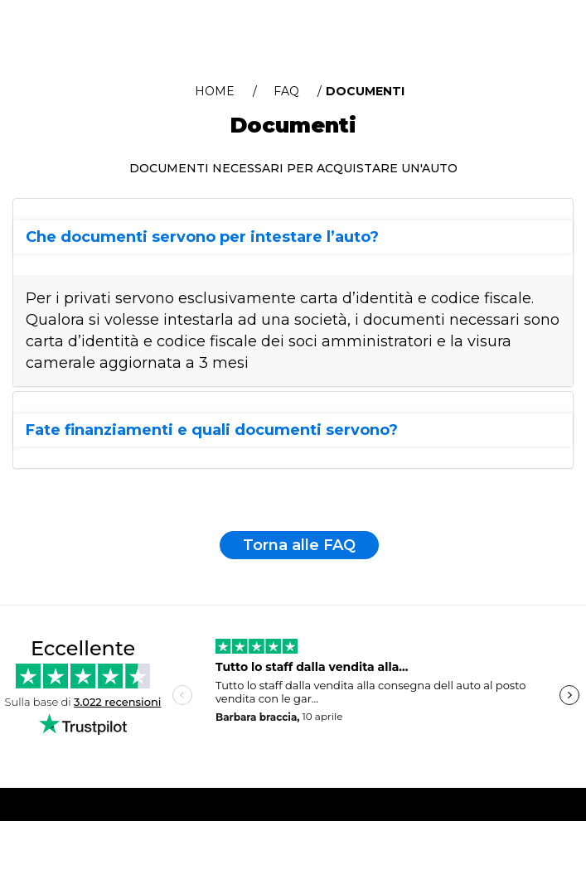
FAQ (286, 91)
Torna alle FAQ (299, 545)
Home (215, 91)
